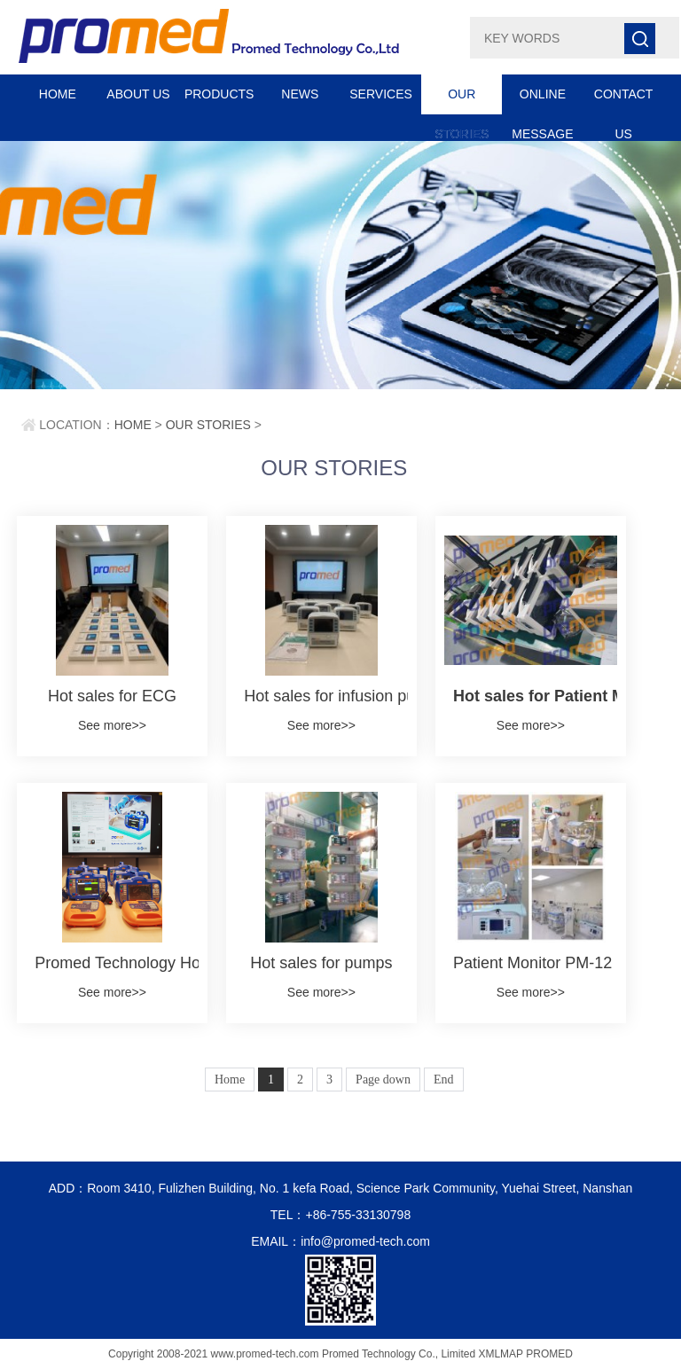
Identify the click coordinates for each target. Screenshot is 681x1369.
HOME (57, 94)
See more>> (112, 725)
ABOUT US (137, 94)
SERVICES (380, 94)
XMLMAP (500, 1354)
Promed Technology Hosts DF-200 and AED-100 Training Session (112, 963)
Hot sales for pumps (321, 963)
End (444, 1079)
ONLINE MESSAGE (542, 100)
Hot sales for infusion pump (321, 696)
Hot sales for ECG (112, 696)
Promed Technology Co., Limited (398, 1354)
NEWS (299, 94)
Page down (383, 1079)
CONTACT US (624, 100)
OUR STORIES (461, 100)
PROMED (549, 1354)
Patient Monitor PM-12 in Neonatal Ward (530, 963)
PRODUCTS (219, 94)
